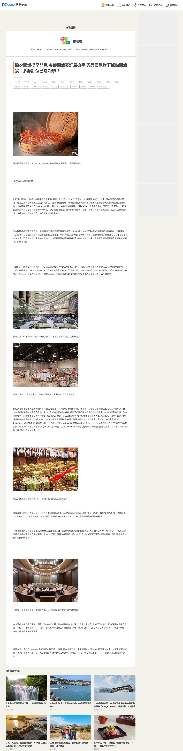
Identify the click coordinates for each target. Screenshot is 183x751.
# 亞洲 (26, 82)
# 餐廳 (107, 82)
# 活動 (83, 86)
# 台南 (44, 82)
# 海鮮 (45, 86)
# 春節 (98, 82)
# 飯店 (17, 86)
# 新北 (53, 82)
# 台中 (35, 82)
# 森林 (26, 86)
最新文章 (15, 671)
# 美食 (62, 82)
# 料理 (80, 82)
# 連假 (71, 82)
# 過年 (89, 82)
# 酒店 (116, 82)
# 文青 (54, 86)
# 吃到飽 (64, 86)
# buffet (36, 86)
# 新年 (74, 86)
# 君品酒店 (103, 86)
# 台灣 (17, 82)
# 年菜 (92, 86)
